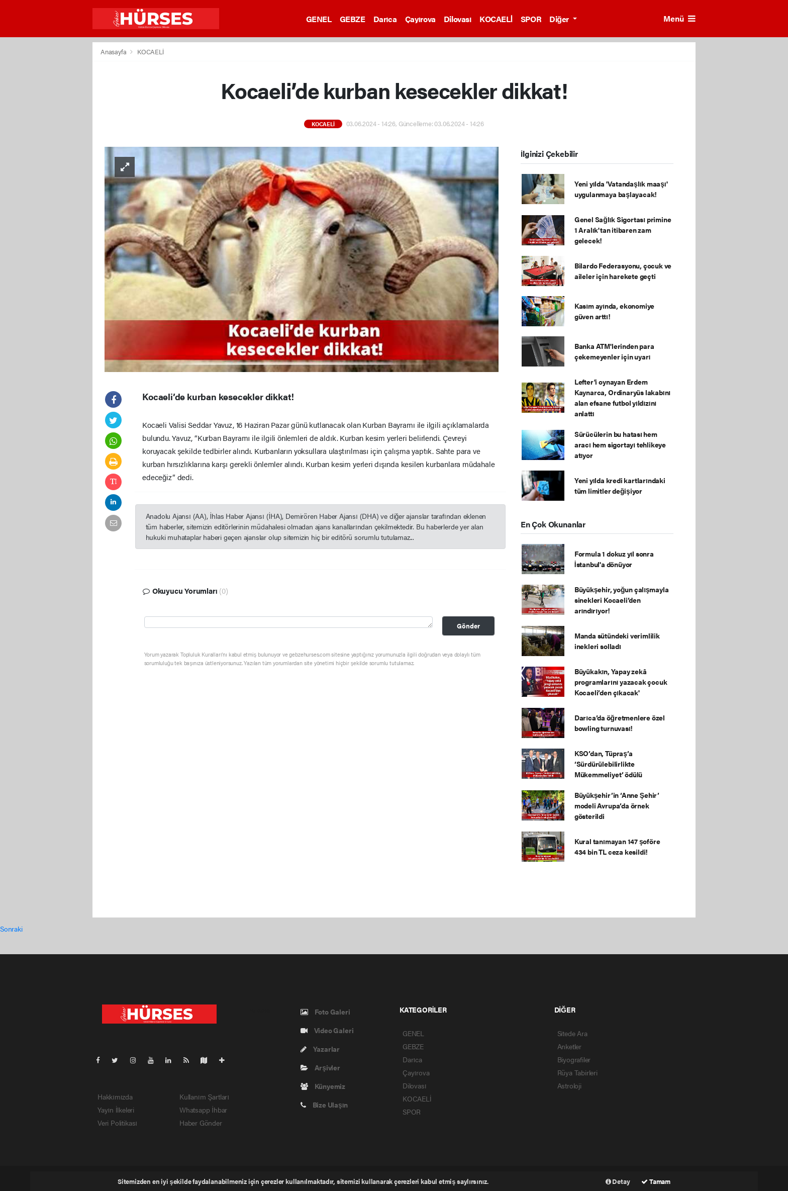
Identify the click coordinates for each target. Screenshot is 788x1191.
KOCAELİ (496, 19)
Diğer (559, 19)
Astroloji (569, 1085)
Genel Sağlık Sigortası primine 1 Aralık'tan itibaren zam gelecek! (622, 229)
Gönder (468, 625)
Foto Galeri (325, 1011)
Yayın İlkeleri (115, 1110)
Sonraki (11, 929)
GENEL (319, 19)
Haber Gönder (200, 1123)
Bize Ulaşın (324, 1105)
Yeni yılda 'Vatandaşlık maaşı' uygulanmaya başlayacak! (620, 188)
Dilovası (457, 19)
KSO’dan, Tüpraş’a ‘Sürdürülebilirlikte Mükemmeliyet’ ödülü (608, 763)
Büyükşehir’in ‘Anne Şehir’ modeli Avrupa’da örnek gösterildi (616, 805)
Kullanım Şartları (204, 1096)
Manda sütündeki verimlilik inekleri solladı (617, 640)
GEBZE (352, 19)
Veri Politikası (117, 1123)
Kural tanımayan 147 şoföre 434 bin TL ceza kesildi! (617, 846)
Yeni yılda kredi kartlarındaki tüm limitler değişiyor (619, 485)
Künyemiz (323, 1086)
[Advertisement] (744, 192)
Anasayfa (114, 51)
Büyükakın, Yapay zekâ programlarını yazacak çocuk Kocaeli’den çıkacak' (620, 681)
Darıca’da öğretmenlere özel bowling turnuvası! (619, 722)
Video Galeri (327, 1030)
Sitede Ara (572, 1033)
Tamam (655, 1181)
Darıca (385, 19)
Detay (618, 1181)
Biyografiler (574, 1059)
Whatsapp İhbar (203, 1110)
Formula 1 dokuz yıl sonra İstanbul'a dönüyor (614, 558)
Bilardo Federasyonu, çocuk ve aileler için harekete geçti (622, 270)
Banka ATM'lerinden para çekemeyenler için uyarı (614, 351)
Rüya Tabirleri (577, 1072)
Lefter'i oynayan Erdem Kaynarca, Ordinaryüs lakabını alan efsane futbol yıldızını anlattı (622, 397)
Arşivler (320, 1067)
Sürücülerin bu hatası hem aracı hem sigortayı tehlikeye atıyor (620, 444)
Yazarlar (320, 1049)
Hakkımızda (115, 1096)
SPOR (531, 19)
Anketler (569, 1046)
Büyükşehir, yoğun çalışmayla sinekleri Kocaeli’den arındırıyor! (621, 599)
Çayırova (420, 19)
